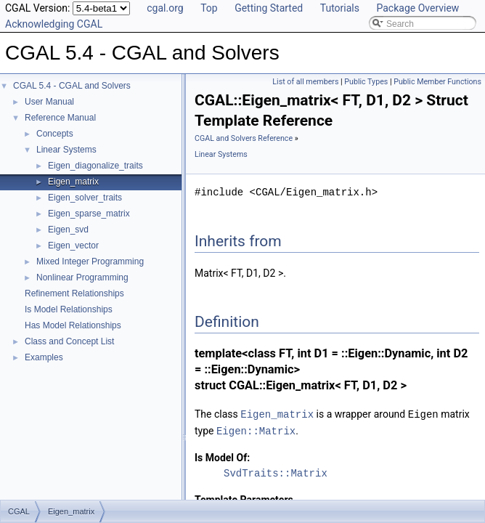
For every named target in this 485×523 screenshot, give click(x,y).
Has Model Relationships (73, 325)
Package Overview (417, 8)
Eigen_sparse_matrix (89, 213)
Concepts (54, 134)
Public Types (366, 81)
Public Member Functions (437, 81)
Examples (44, 357)
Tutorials (339, 8)
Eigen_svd (68, 229)
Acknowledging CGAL (53, 24)
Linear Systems (66, 150)
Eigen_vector (73, 245)
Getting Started (269, 8)
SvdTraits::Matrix (275, 472)
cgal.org (165, 8)
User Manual (49, 102)
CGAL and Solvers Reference (244, 138)
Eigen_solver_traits (85, 197)
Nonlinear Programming (82, 277)
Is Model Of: (222, 456)
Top (209, 8)
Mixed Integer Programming (90, 261)
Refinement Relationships (74, 293)
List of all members (305, 81)
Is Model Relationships (69, 309)
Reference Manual (60, 118)
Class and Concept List (69, 341)
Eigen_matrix (73, 182)
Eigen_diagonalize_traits (95, 166)
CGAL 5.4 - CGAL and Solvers (72, 86)
